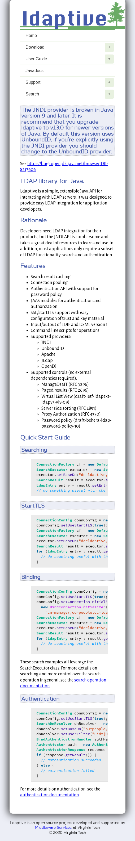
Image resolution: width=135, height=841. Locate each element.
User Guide (69, 59)
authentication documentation (49, 795)
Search (69, 94)
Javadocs (34, 70)
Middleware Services (53, 827)
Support (69, 82)
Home (31, 35)
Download (69, 47)
